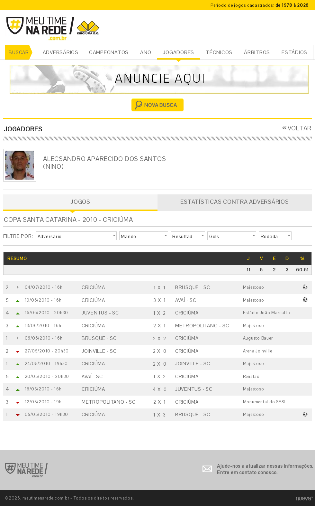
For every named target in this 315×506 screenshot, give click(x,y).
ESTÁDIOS (294, 52)
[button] (76, 235)
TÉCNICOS (219, 52)
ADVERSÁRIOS (60, 52)
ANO (145, 52)
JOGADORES (178, 52)
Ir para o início (26, 470)
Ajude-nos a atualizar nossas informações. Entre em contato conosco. (265, 469)
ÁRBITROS (257, 52)
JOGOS (80, 201)
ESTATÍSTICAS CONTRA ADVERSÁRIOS (234, 201)
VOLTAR (300, 128)
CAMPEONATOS (109, 52)
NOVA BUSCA (160, 105)
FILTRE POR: (18, 236)
